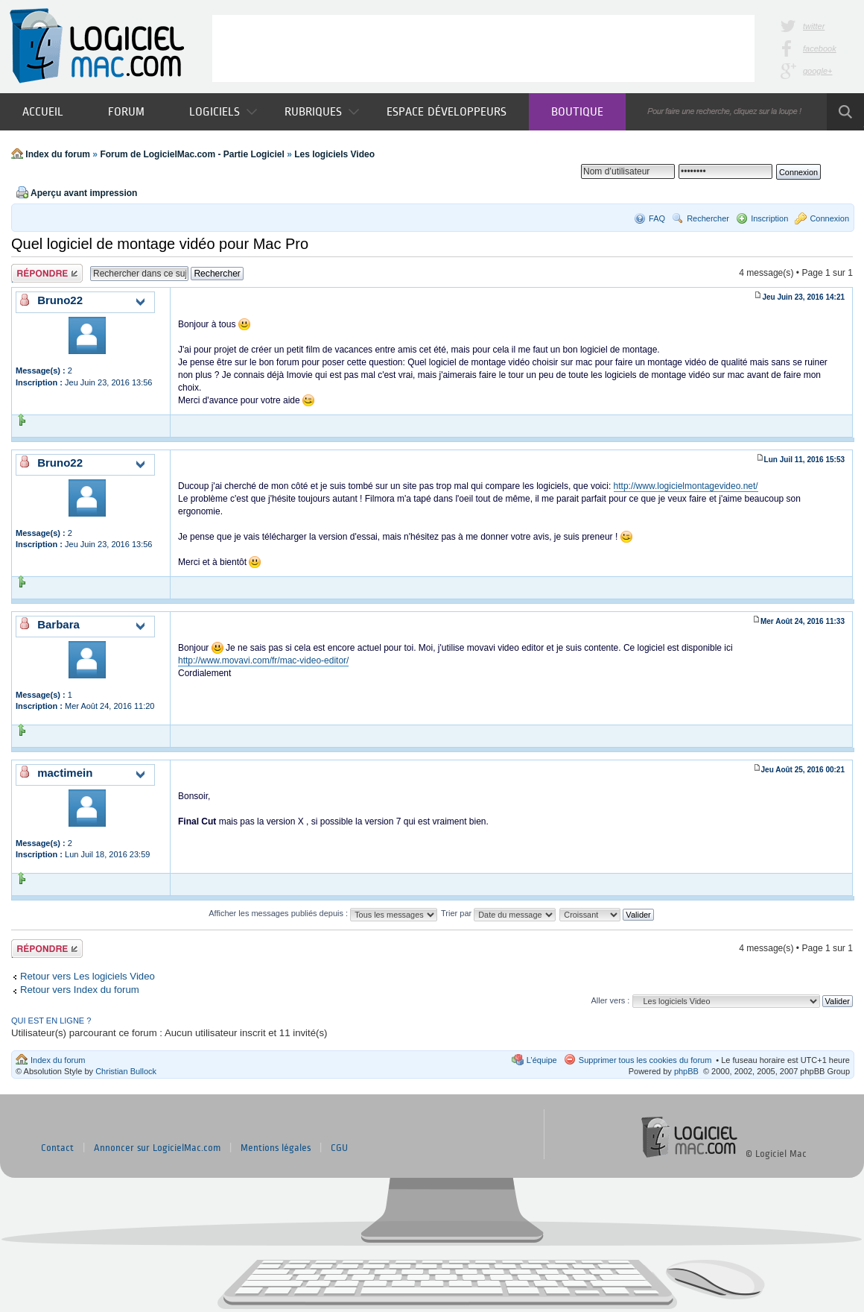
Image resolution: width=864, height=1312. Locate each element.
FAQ (657, 218)
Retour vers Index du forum (79, 989)
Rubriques (322, 111)
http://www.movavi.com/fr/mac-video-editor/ (263, 660)
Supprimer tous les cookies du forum (645, 1060)
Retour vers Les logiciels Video (87, 976)
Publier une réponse (47, 273)
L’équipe (542, 1060)
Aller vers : (610, 1000)
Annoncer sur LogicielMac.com (157, 1148)
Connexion (829, 218)
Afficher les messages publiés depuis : (323, 913)
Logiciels (223, 111)
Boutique (577, 111)
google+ (817, 70)
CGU (339, 1148)
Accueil (42, 111)
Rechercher (708, 218)
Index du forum (57, 154)
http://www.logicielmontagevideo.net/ (686, 486)
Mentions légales (276, 1148)
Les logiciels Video (334, 154)
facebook (819, 48)
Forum (126, 111)
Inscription (769, 218)
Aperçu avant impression (84, 193)
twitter (814, 26)
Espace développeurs (446, 111)
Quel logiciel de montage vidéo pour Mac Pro (159, 244)
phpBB (686, 1071)
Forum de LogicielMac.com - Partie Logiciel (192, 154)
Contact (57, 1148)
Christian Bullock (125, 1071)
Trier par (498, 913)
